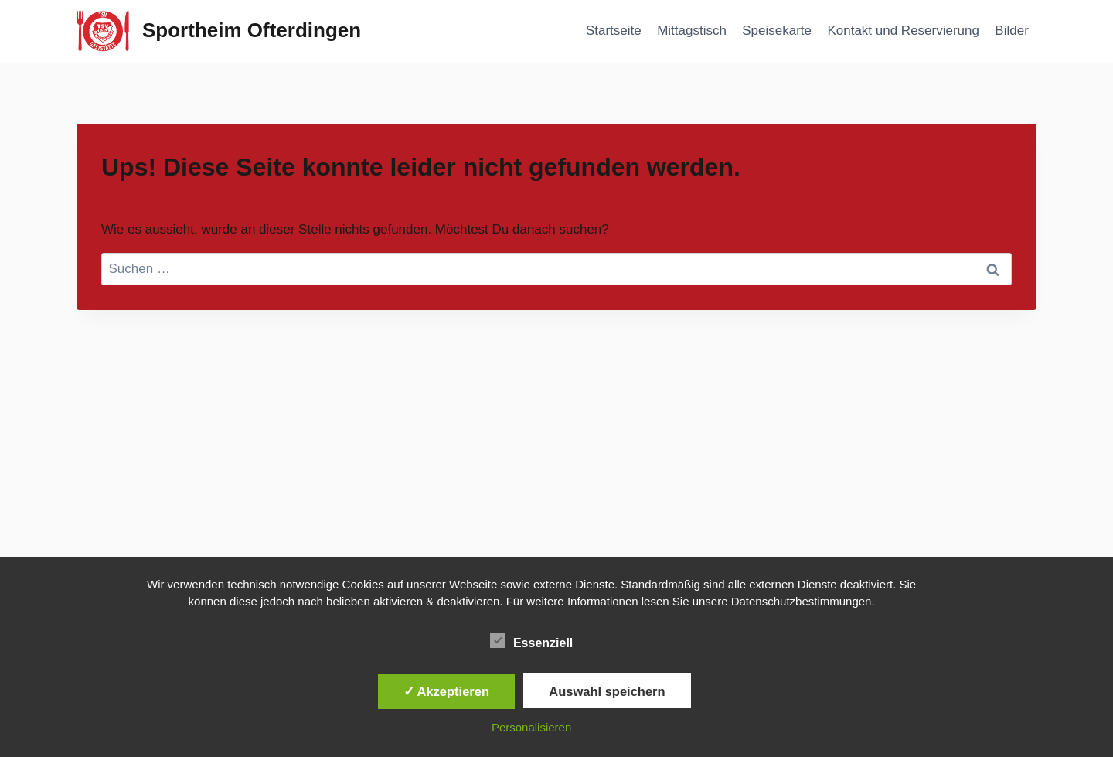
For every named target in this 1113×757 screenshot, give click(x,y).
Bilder (1011, 30)
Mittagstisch (692, 30)
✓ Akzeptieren (446, 691)
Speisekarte (777, 30)
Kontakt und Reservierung (903, 30)
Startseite (614, 30)
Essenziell (531, 640)
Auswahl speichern (607, 691)
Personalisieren (531, 727)
